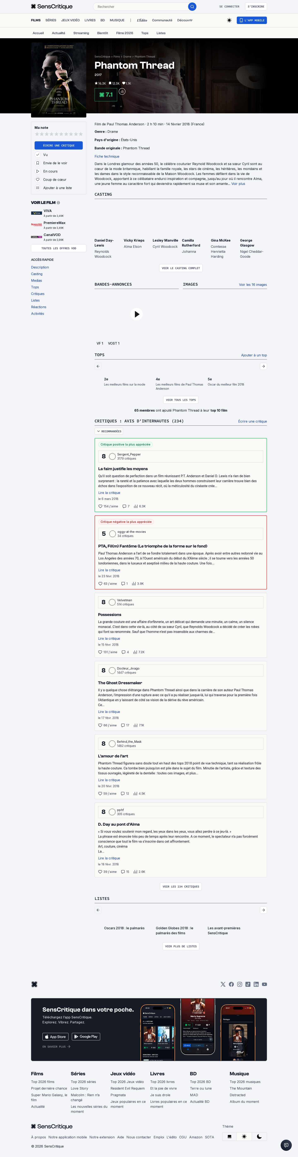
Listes (102, 898)
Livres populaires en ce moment (168, 1104)
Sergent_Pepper (129, 454)
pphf (120, 810)
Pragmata (118, 1095)
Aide (120, 1137)
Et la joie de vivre (163, 1088)
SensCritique (102, 56)
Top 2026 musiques (245, 1082)
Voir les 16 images (253, 285)
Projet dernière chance (49, 1088)
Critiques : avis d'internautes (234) (139, 420)
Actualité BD (199, 1102)
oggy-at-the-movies (132, 531)
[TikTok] (247, 985)
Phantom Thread (145, 56)
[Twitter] (223, 985)
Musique (239, 1074)
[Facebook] (231, 985)
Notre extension (102, 1137)
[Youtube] (264, 985)
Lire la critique (109, 493)
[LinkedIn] (256, 985)
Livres (157, 1074)
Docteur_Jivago (128, 668)
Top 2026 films (42, 1082)
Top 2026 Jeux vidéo (127, 1082)
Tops (100, 354)
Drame (127, 56)
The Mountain (241, 1088)
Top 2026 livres (162, 1082)
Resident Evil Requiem (128, 1088)
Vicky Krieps (134, 240)
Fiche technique (107, 156)
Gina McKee (221, 240)
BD (193, 1074)
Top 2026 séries (83, 1082)
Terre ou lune (201, 1088)
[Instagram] (239, 985)
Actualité (38, 1106)
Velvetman (124, 600)
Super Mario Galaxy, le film (49, 1097)
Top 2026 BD (200, 1082)
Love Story (79, 1088)
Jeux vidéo (123, 1074)
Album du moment (244, 1102)
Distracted (237, 1095)
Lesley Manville (165, 240)
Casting (103, 194)
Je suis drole (160, 1095)
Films (117, 56)
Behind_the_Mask (129, 741)
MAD (194, 1095)
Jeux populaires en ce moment (128, 1104)
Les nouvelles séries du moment (89, 1109)
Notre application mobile (67, 1137)
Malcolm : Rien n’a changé (85, 1097)
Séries (78, 1074)
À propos (38, 1137)
